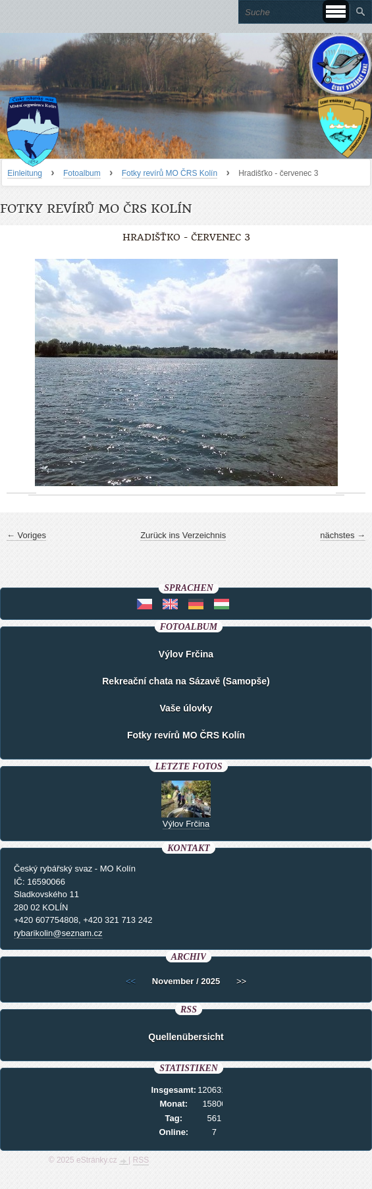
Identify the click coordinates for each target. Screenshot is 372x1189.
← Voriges (26, 535)
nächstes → (342, 535)
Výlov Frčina (186, 654)
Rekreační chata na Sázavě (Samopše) (185, 681)
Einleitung (24, 173)
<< (131, 981)
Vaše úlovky (185, 708)
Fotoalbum (82, 173)
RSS (141, 1160)
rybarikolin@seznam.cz (58, 933)
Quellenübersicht (185, 1037)
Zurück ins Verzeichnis (183, 535)
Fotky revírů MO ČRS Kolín (169, 173)
